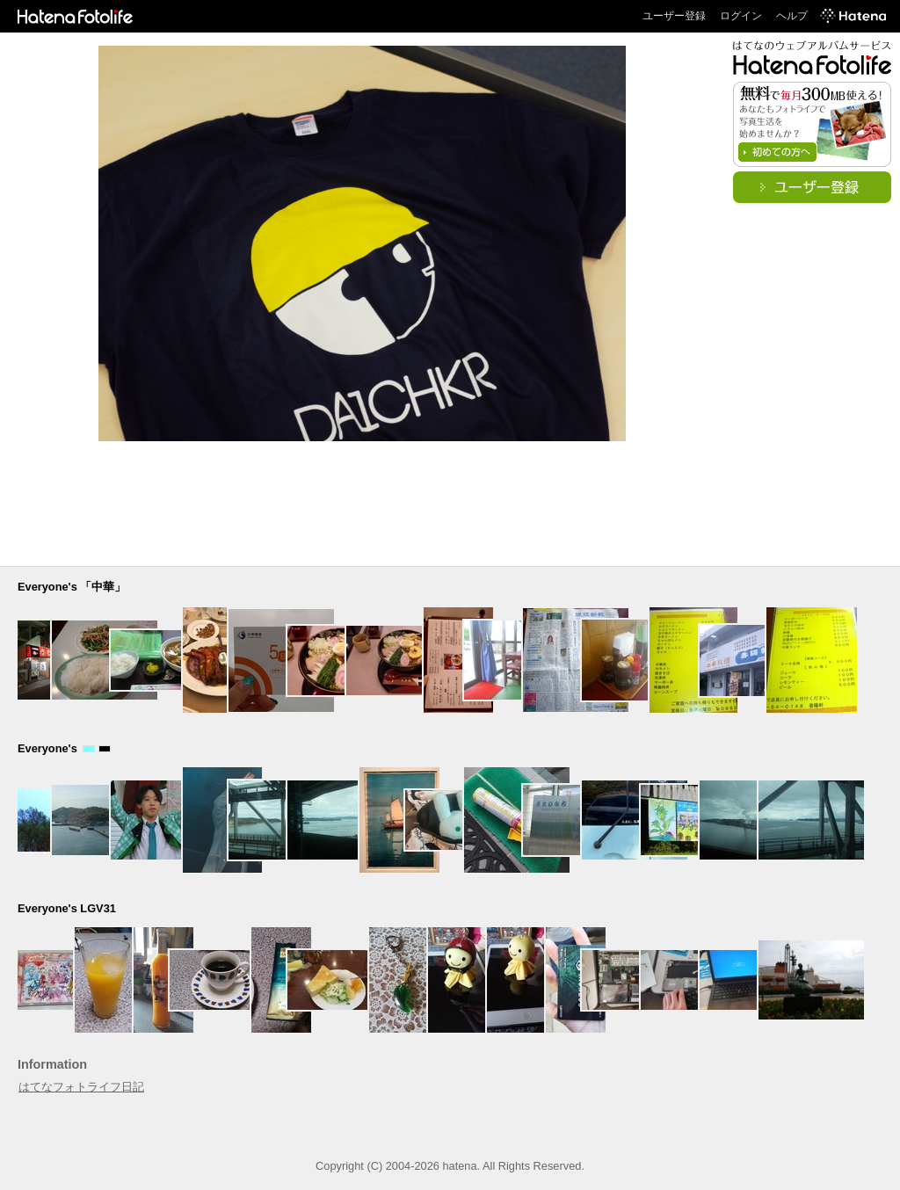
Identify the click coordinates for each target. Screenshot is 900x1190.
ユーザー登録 (674, 16)
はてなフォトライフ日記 (81, 1086)
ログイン (741, 16)
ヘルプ (792, 16)
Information (52, 1064)
